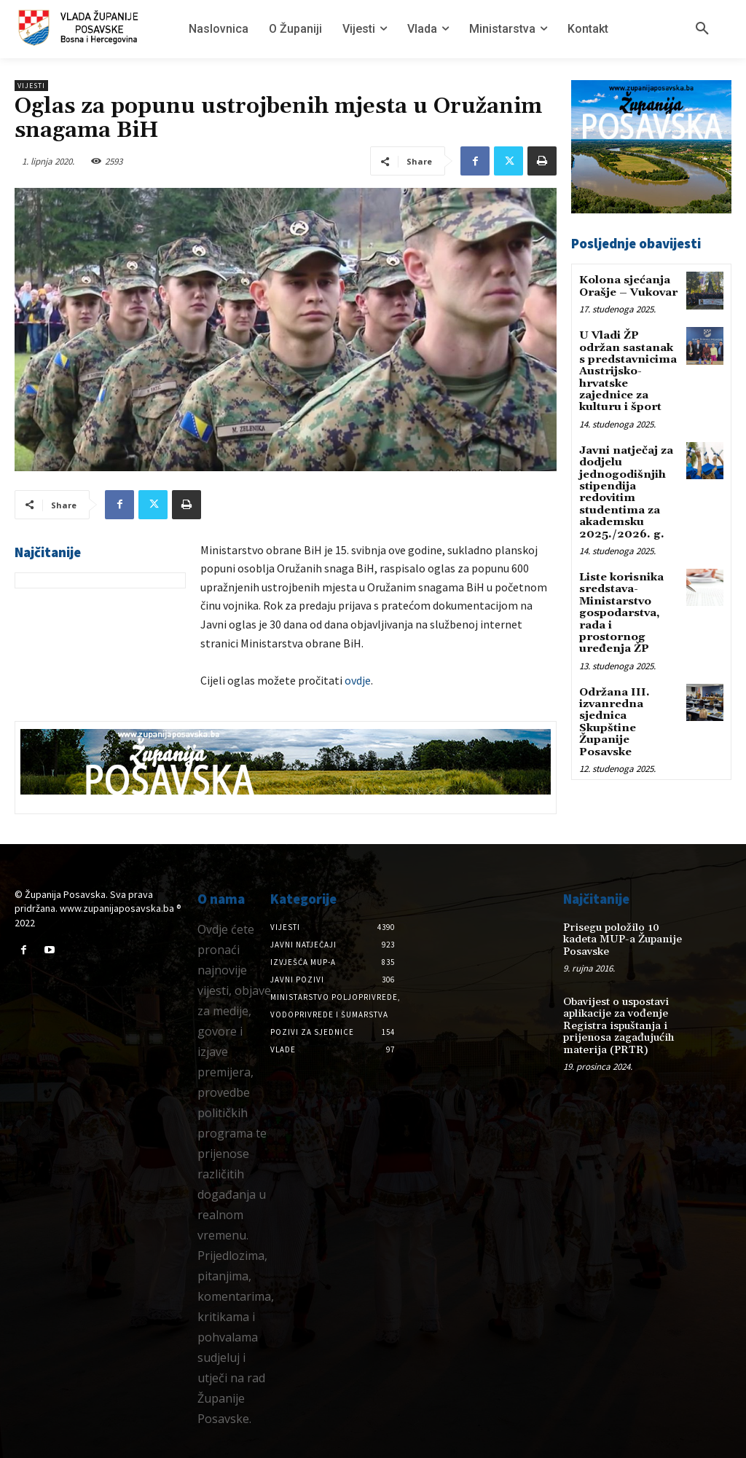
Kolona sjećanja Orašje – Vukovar (627, 285)
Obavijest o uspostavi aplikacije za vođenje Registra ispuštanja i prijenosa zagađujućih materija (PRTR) (615, 1011)
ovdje (358, 680)
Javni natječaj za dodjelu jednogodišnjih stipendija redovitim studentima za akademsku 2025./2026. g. (624, 483)
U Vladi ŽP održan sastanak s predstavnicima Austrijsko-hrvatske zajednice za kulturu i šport (628, 367)
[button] (702, 29)
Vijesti (31, 85)
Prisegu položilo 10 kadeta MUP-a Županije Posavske (625, 933)
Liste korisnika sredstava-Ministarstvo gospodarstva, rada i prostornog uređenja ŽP (627, 592)
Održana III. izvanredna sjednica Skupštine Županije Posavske (611, 690)
